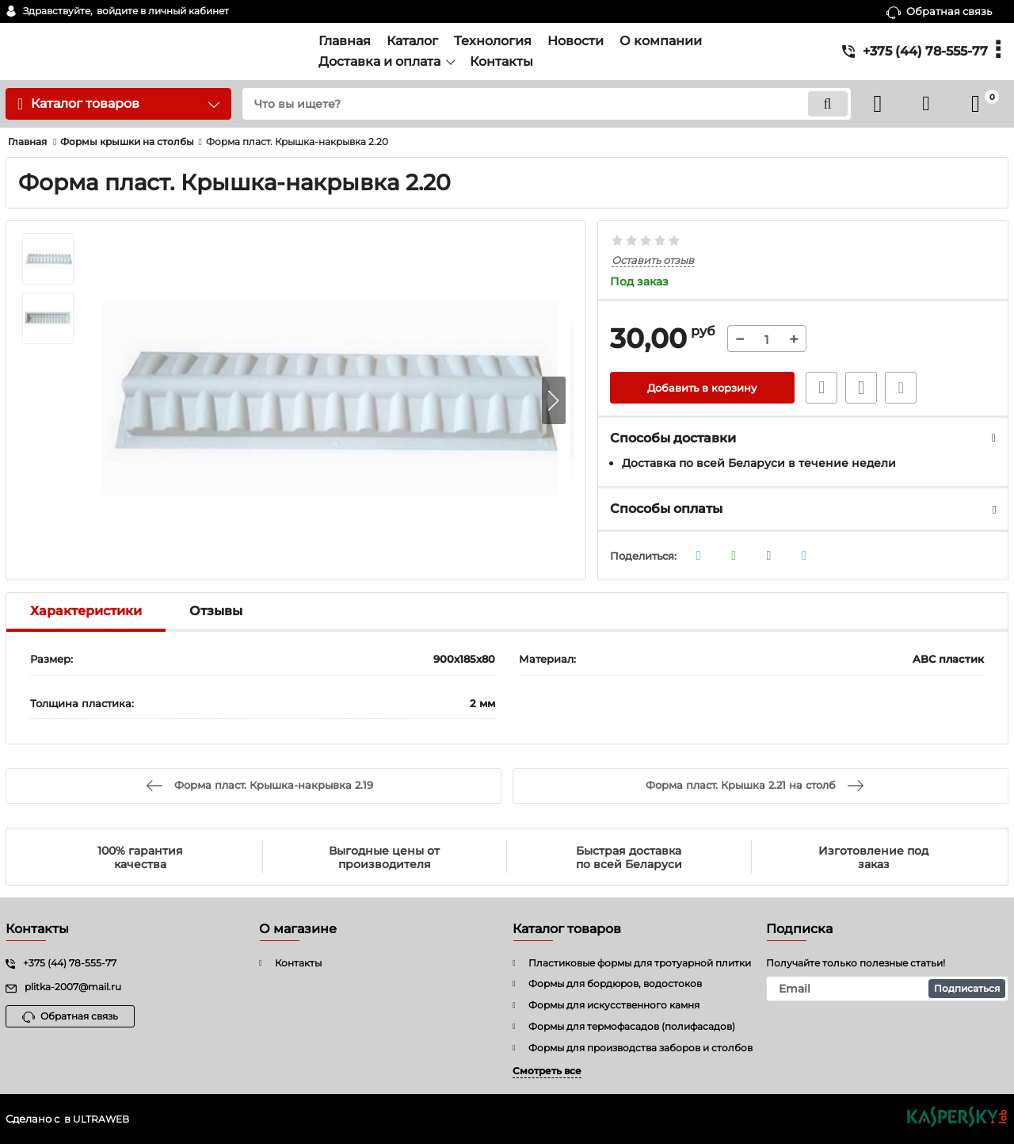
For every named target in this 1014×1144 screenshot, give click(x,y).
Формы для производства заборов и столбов (640, 1048)
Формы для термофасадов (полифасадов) (631, 1026)
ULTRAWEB (102, 1119)
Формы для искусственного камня (614, 1005)
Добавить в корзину (702, 388)
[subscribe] (887, 988)
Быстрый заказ (818, 388)
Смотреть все (547, 1071)
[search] (536, 104)
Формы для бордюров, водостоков (615, 983)
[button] (554, 401)
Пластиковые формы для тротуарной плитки (639, 963)
